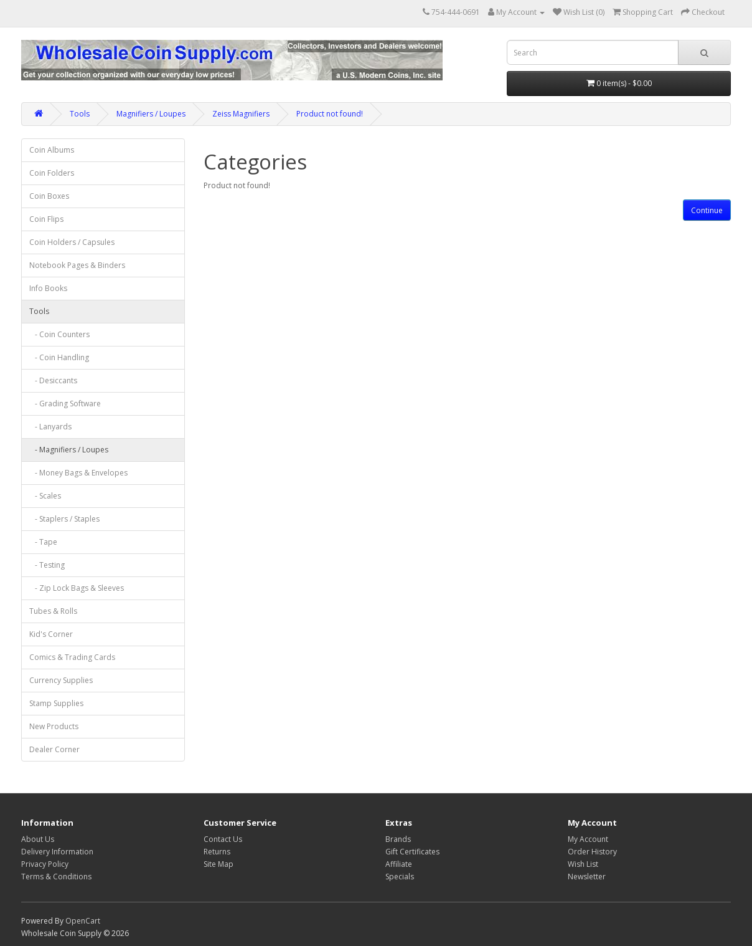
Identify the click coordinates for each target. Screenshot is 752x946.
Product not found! (329, 113)
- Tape (43, 542)
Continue (707, 210)
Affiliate (398, 864)
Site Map (218, 864)
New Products (53, 726)
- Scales (45, 495)
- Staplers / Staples (64, 519)
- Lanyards (50, 426)
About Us (37, 839)
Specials (399, 876)
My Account (588, 839)
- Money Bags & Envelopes (78, 472)
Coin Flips (46, 219)
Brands (398, 839)
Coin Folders (51, 173)
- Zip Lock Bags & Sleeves (76, 588)
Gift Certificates (412, 851)
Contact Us (223, 839)
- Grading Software (65, 403)
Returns (217, 851)
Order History (592, 851)
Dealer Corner (54, 749)
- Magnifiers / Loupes (68, 449)
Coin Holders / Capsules (72, 242)
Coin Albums (51, 150)
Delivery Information (57, 851)
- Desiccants (53, 380)
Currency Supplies (61, 680)
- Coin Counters (59, 334)
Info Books (48, 288)
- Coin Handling (59, 357)
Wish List (583, 864)
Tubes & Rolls (53, 611)
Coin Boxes (49, 196)
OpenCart (82, 920)
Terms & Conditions (56, 876)
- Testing (47, 565)
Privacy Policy (44, 864)
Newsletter (587, 876)
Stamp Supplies (56, 703)
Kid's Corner (51, 634)
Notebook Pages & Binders (77, 265)
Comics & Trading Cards (72, 657)
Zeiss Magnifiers (241, 113)
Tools (80, 113)
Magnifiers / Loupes (151, 113)
